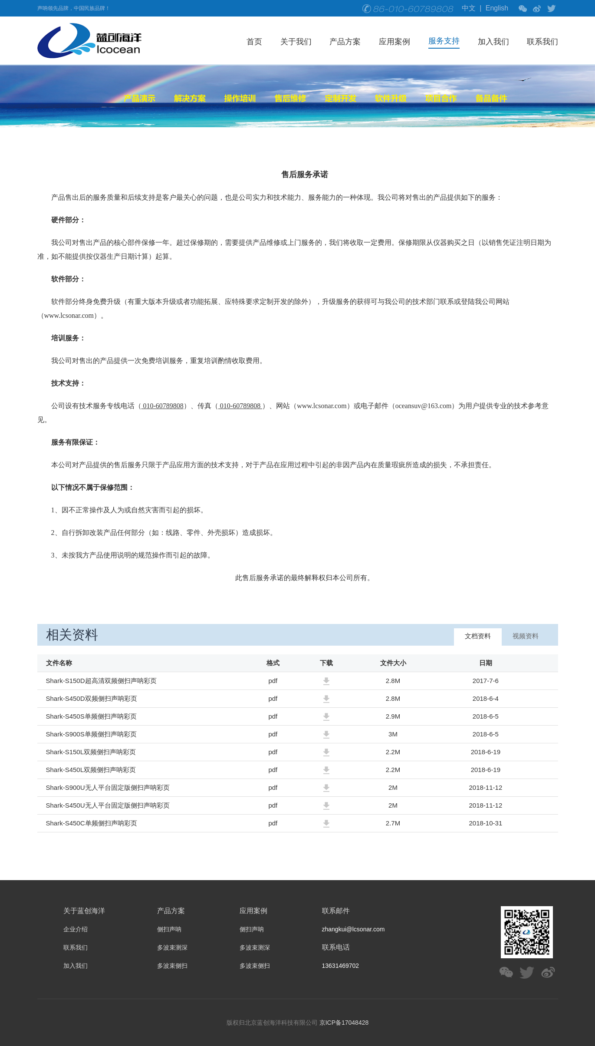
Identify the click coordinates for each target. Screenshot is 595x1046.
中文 (469, 8)
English (497, 8)
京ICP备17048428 (344, 1022)
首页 (254, 41)
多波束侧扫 (172, 965)
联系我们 (542, 41)
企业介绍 (75, 929)
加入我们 (493, 41)
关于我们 (296, 41)
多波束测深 (172, 947)
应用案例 (394, 41)
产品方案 (345, 41)
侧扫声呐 (169, 929)
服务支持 (444, 40)
